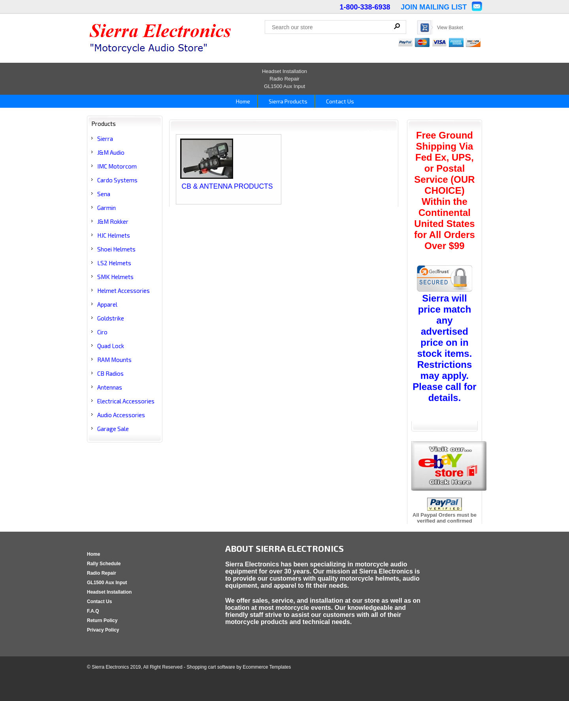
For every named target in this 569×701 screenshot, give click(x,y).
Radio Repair (284, 79)
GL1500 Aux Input (284, 86)
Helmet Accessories (123, 290)
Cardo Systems (117, 180)
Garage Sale (113, 428)
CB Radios (110, 373)
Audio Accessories (121, 414)
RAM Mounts (114, 359)
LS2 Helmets (114, 262)
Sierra (105, 138)
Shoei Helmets (116, 249)
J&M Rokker (112, 221)
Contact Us (339, 101)
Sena (103, 193)
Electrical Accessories (125, 401)
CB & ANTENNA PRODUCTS (227, 186)
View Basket (450, 27)
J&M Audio (110, 152)
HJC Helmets (113, 235)
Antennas (109, 387)
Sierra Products (287, 101)
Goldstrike (110, 318)
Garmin (106, 207)
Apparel (107, 304)
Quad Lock (110, 345)
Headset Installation (284, 71)
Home (242, 101)
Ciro (102, 332)
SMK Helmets (115, 276)
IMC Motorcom (117, 166)
